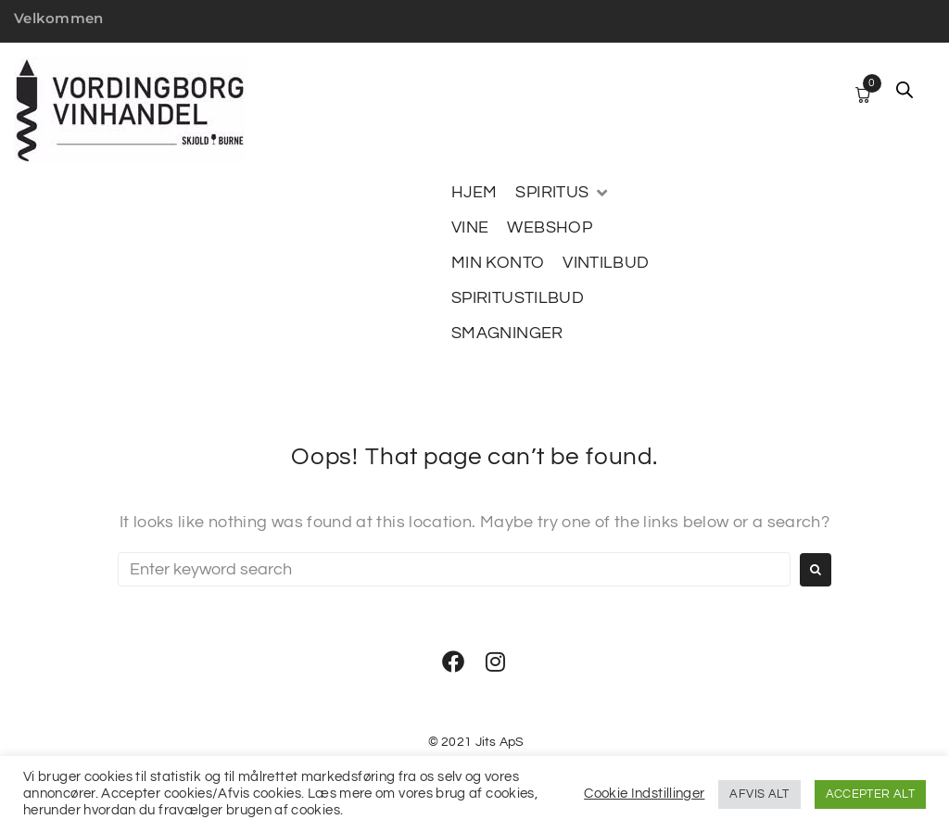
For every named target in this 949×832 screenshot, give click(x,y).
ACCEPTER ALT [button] (870, 794)
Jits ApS (500, 742)
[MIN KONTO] (497, 263)
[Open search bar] (904, 90)
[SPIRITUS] (562, 192)
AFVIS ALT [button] (759, 794)
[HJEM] (474, 192)
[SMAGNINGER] (507, 333)
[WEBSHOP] (549, 228)
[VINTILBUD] (605, 263)
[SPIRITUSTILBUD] (517, 298)
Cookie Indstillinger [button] (644, 793)
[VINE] (470, 228)
